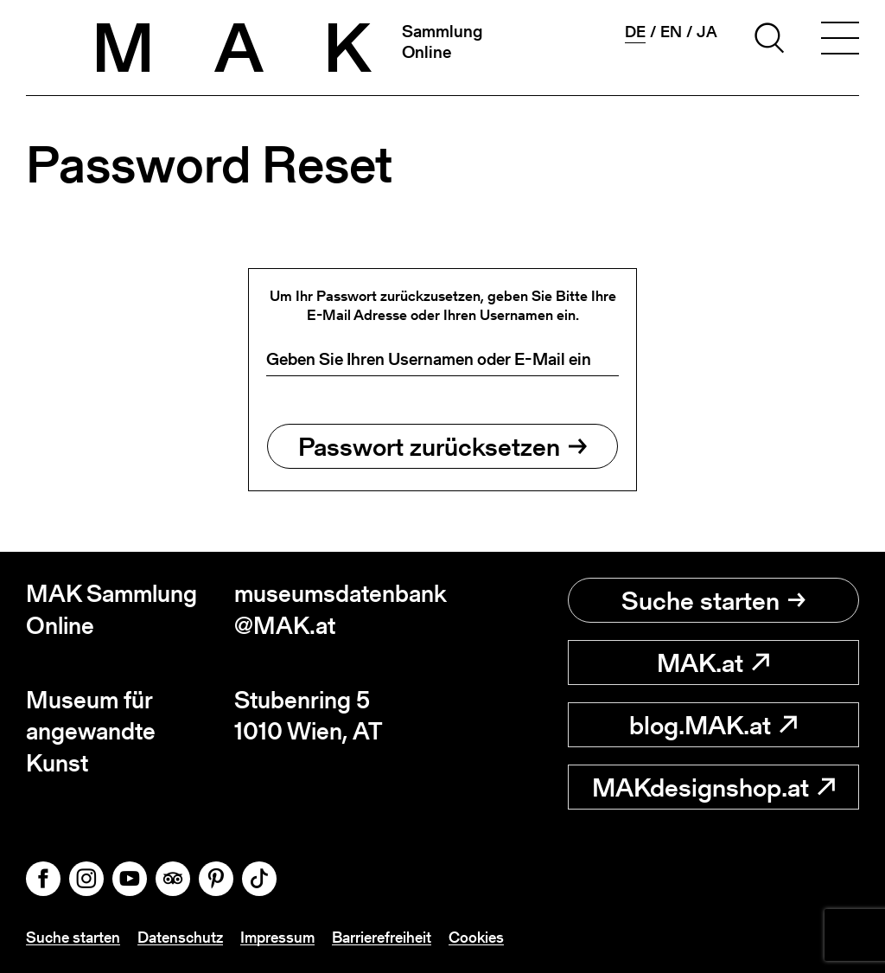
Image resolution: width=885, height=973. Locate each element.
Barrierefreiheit (381, 937)
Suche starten (713, 600)
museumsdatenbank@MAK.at (338, 609)
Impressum (277, 937)
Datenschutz (180, 937)
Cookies (476, 937)
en (671, 32)
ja (707, 32)
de (635, 32)
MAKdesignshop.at (713, 787)
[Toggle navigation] (840, 41)
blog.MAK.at (713, 725)
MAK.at (713, 662)
